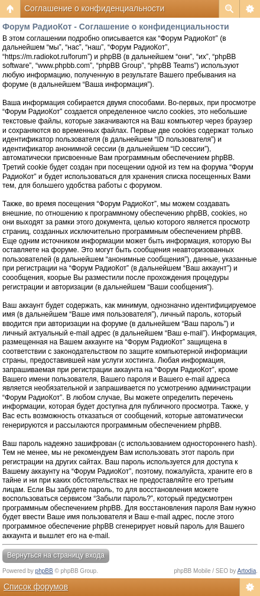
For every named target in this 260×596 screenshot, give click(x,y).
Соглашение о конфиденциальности (94, 8)
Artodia (247, 571)
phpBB (44, 571)
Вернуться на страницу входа (56, 555)
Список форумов (36, 586)
